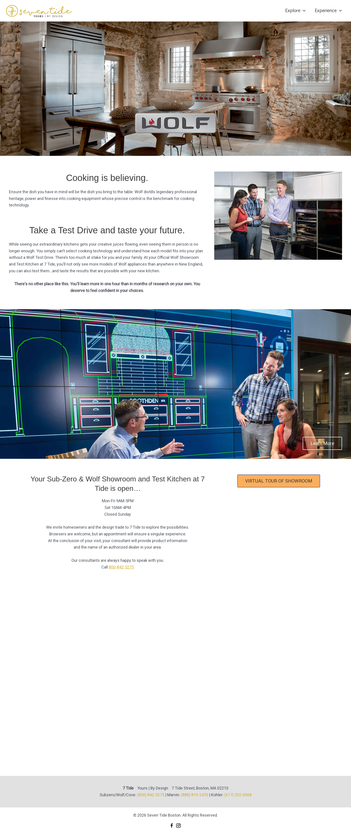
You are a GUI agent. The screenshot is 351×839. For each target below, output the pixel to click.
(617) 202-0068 (238, 794)
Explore (294, 11)
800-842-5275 (121, 567)
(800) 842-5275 (150, 794)
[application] (302, 11)
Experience (328, 11)
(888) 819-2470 (194, 794)
